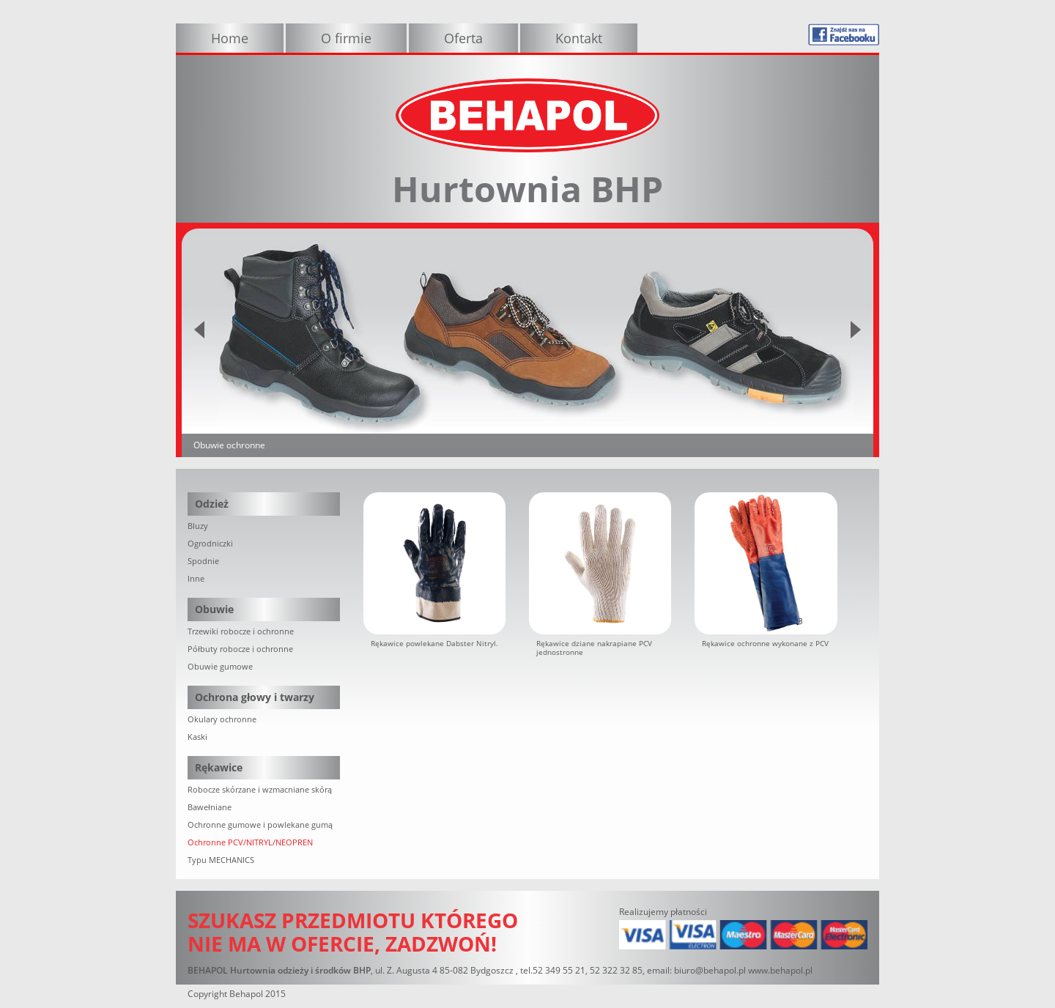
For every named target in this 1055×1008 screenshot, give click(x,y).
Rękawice (219, 767)
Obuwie (214, 609)
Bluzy (198, 525)
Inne (196, 578)
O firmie (346, 38)
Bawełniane (210, 806)
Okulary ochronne (222, 719)
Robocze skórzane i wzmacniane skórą (260, 789)
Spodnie (203, 560)
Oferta (463, 38)
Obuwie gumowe (220, 666)
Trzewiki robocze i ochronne (241, 631)
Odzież (212, 504)
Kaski (197, 736)
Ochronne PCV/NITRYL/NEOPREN (250, 842)
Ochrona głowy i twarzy (254, 697)
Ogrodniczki (210, 543)
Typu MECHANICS (221, 859)
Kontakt (578, 38)
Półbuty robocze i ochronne (240, 648)
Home (229, 38)
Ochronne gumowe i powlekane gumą (260, 824)
